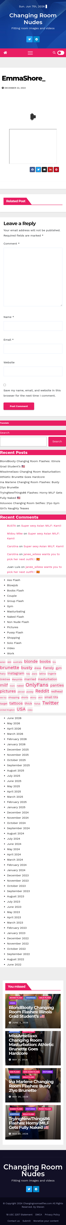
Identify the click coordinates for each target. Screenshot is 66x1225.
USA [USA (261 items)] (21, 709)
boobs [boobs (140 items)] (45, 661)
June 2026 (14, 718)
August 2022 (15, 959)
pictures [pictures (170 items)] (8, 691)
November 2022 (18, 943)
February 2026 (17, 739)
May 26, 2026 (20, 1096)
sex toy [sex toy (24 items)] (3, 697)
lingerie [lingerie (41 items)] (52, 673)
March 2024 (15, 859)
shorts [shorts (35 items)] (24, 697)
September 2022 (18, 954)
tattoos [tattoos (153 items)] (16, 703)
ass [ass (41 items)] (9, 661)
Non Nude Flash (18, 622)
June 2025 (14, 781)
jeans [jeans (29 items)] (34, 674)
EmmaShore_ (23, 78)
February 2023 (17, 927)
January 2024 (16, 870)
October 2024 (16, 823)
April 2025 (14, 791)
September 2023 (18, 891)
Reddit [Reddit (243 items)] (42, 691)
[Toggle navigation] (30, 53)
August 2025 (15, 770)
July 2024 (13, 838)
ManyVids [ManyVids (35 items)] (17, 679)
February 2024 (17, 865)
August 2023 (15, 896)
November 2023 (18, 880)
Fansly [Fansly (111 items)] (48, 668)
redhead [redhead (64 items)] (57, 691)
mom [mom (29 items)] (12, 686)
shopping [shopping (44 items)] (13, 697)
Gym (10, 606)
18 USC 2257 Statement (19, 1214)
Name (9, 317)
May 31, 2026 (20, 1059)
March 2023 (15, 922)
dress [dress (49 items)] (37, 668)
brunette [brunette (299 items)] (9, 667)
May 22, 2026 (20, 1134)
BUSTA (11, 525)
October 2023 (16, 886)
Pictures (12, 627)
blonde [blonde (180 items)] (31, 661)
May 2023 (13, 912)
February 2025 (17, 802)
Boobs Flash (15, 590)
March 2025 (15, 796)
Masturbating (16, 611)
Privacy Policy (52, 1214)
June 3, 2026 (20, 1022)
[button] (54, 52)
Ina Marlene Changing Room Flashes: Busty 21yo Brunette (31, 1086)
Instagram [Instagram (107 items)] (15, 673)
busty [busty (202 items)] (26, 667)
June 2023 (14, 906)
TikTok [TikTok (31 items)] (37, 704)
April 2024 (14, 854)
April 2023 (14, 917)
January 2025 (16, 807)
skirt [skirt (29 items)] (40, 697)
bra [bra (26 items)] (54, 662)
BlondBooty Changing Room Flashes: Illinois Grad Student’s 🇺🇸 (31, 1012)
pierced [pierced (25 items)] (21, 692)
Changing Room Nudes (33, 19)
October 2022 (16, 948)
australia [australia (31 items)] (17, 662)
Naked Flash (15, 616)
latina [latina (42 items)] (42, 673)
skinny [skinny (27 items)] (33, 697)
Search (5, 432)
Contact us (13, 1221)
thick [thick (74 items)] (28, 703)
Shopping (13, 637)
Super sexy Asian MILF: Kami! (41, 525)
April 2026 (14, 728)
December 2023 (18, 875)
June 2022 (14, 964)
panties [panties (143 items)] (57, 685)
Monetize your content (46, 1221)
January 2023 (16, 933)
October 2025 (16, 760)
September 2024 (18, 828)
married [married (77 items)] (30, 679)
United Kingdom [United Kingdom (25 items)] (7, 710)
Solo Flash (14, 643)
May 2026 (13, 723)
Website (9, 362)
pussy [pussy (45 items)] (29, 691)
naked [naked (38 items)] (20, 685)
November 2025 (18, 754)
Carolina (12, 546)
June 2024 (14, 844)
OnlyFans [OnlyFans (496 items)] (37, 684)
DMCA (38, 1214)
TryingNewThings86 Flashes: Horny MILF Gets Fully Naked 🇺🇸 (29, 1123)
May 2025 (13, 786)
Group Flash (15, 601)
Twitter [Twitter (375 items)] (50, 703)
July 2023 (13, 901)
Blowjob (12, 585)
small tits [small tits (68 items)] (51, 697)
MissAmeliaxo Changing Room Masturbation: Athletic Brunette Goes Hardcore (31, 1044)
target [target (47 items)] (3, 703)
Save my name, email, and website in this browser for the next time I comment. (32, 393)
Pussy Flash (15, 632)
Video (11, 648)
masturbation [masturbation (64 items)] (47, 679)
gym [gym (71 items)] (59, 668)
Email (9, 339)
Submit (27, 1221)
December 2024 (18, 812)
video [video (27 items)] (30, 710)
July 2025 (13, 775)
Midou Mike (15, 533)
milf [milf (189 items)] (4, 685)
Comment (12, 243)
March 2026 (15, 733)
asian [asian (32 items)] (2, 662)
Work (10, 653)
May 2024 (13, 849)
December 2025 (18, 749)
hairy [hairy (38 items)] (3, 673)
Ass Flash (13, 580)
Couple (12, 595)
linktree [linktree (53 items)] (5, 679)
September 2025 (18, 765)
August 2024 (15, 833)
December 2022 (18, 938)
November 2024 (18, 817)
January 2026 (16, 744)
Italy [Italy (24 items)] (28, 674)
